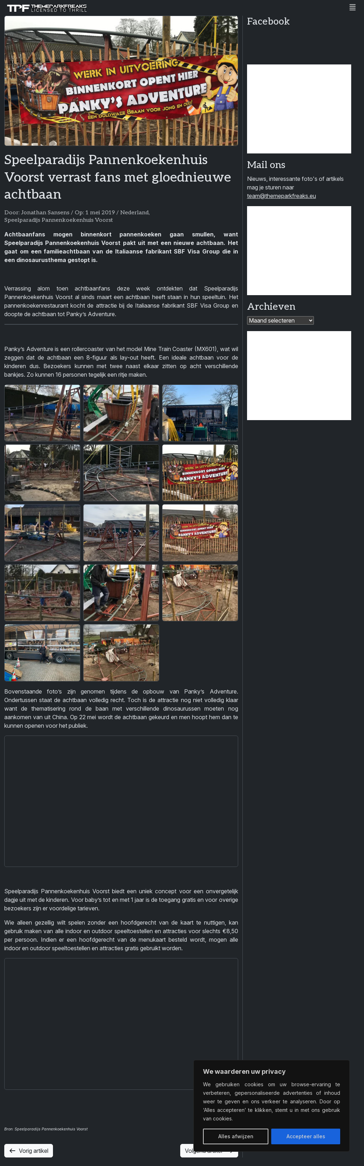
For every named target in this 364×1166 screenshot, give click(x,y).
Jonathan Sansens (45, 212)
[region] (271, 1106)
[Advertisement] (299, 108)
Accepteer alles (306, 1136)
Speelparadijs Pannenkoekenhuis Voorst (58, 220)
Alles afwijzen (235, 1136)
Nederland (134, 212)
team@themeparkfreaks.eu (281, 195)
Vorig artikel (28, 1150)
